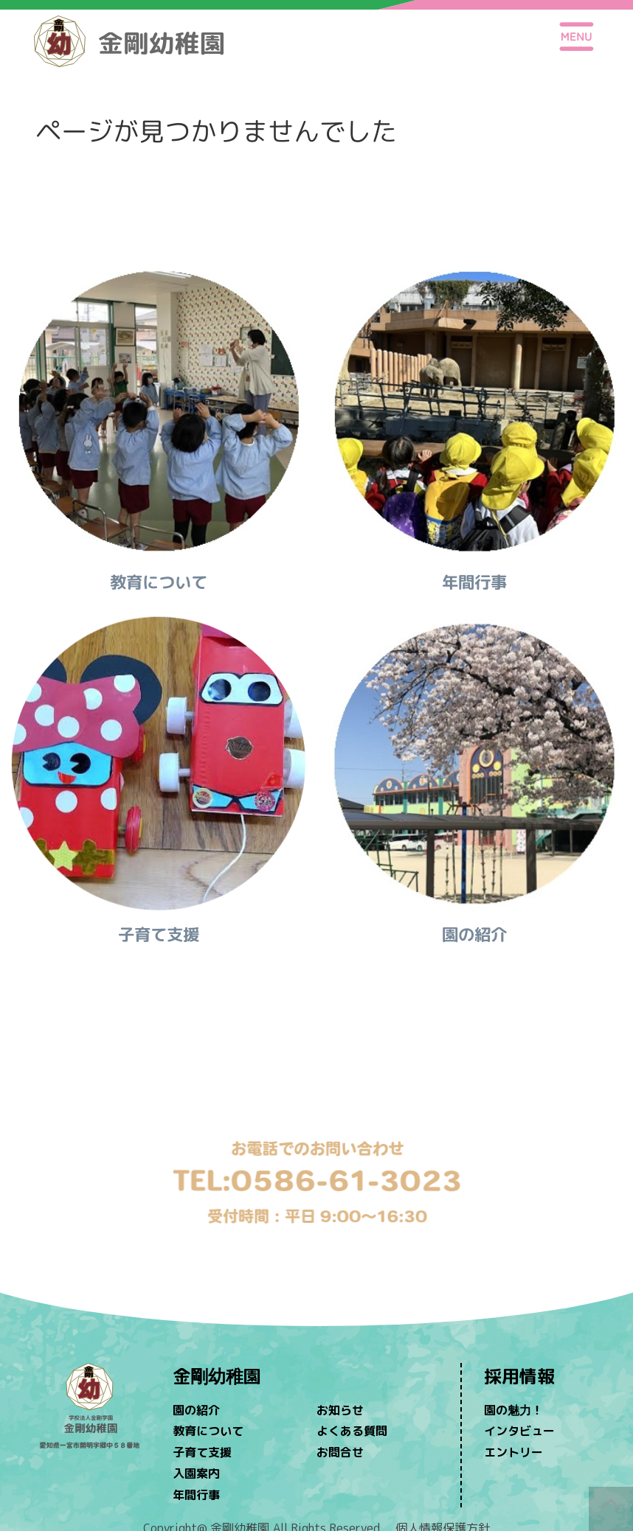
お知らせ (340, 1410)
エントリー (513, 1452)
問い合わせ (316, 1100)
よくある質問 (351, 1431)
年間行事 (196, 1495)
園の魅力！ (513, 1410)
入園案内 (196, 1473)
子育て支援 (202, 1452)
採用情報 (519, 1376)
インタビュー (519, 1431)
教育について (208, 1431)
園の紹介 (196, 1410)
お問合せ (340, 1452)
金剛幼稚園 (217, 1376)
